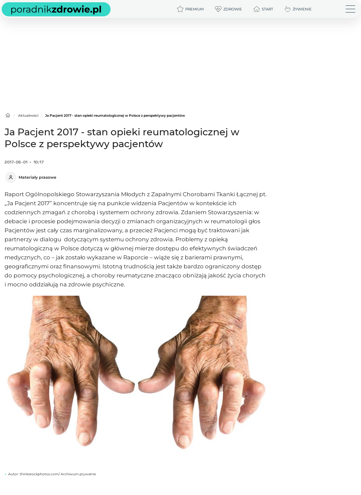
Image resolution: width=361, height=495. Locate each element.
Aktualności (28, 115)
